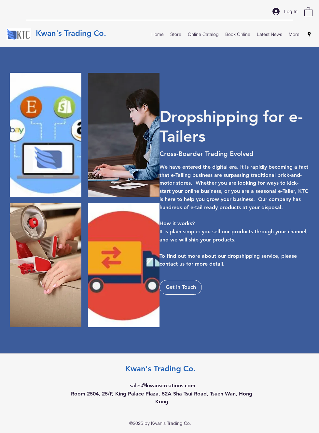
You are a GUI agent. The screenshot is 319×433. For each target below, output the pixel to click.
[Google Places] (309, 34)
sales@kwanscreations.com (162, 385)
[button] (308, 11)
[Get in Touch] (181, 287)
